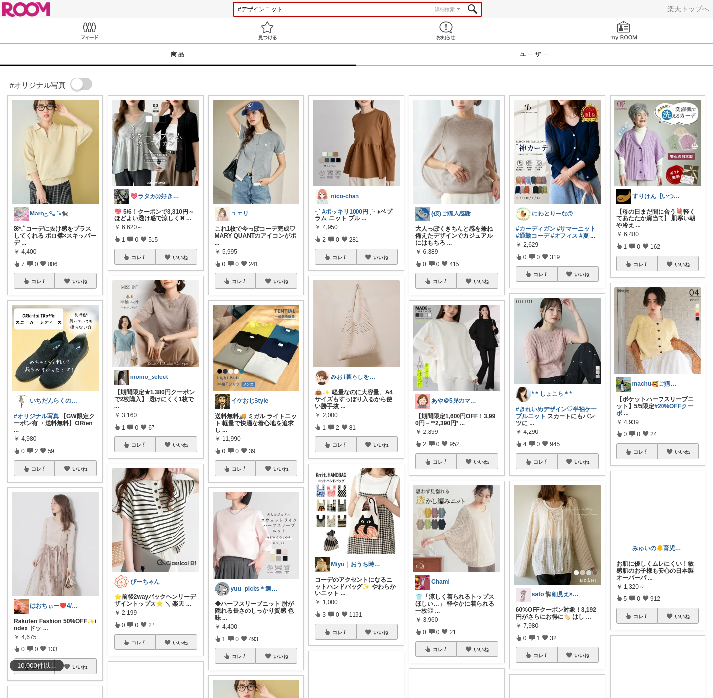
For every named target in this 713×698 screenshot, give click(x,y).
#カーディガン (535, 228)
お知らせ (445, 30)
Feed (89, 30)
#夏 (584, 235)
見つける (267, 30)
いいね (79, 281)
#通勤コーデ (532, 235)
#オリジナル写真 (36, 416)
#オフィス (564, 235)
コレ (38, 281)
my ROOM (624, 30)
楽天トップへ (688, 9)
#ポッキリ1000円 (345, 211)
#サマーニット (576, 228)
